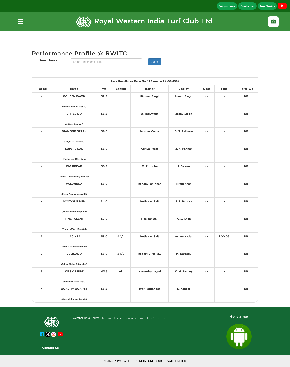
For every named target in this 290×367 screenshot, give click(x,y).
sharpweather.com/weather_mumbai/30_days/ (133, 318)
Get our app (239, 316)
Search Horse (48, 60)
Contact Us (50, 347)
